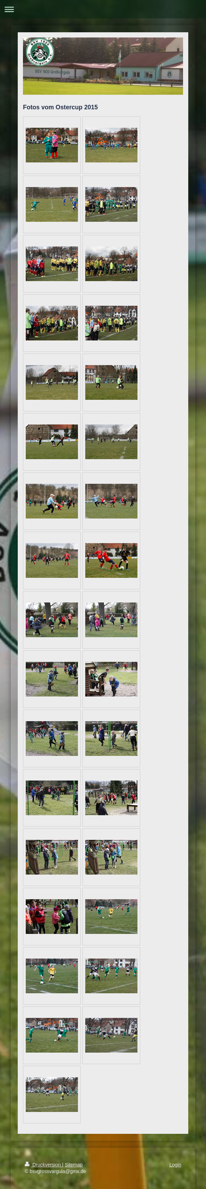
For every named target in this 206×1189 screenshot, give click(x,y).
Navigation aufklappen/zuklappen (103, 9)
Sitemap (73, 1164)
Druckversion (43, 1164)
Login (175, 1164)
